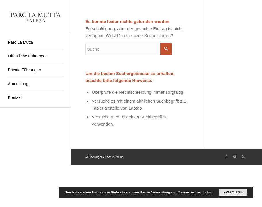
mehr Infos (204, 192)
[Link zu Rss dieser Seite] (243, 156)
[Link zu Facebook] (226, 156)
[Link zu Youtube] (234, 156)
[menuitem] (35, 42)
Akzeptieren (233, 192)
